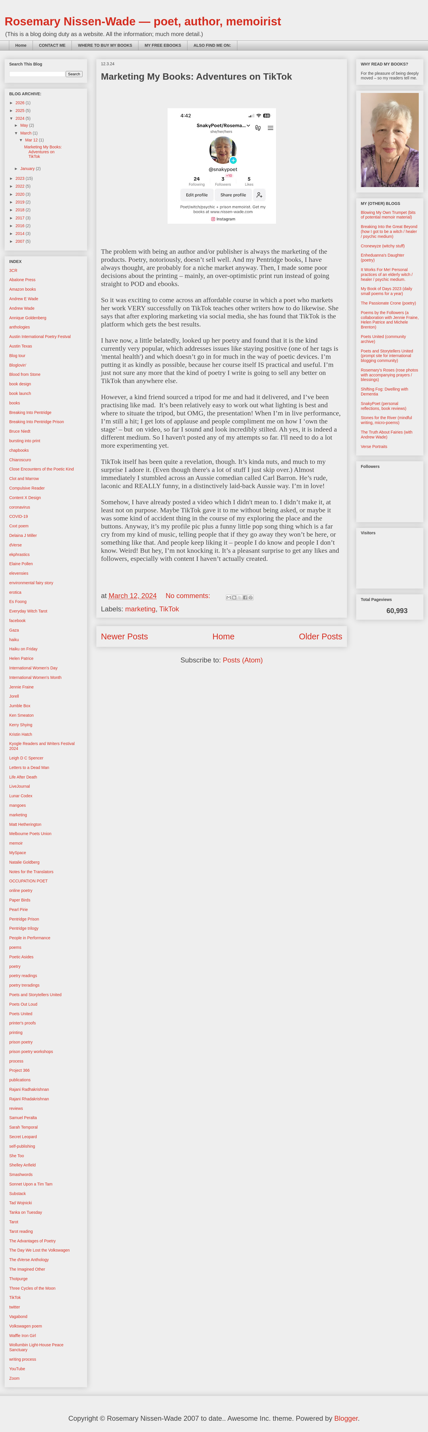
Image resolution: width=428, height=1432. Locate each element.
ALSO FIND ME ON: (212, 45)
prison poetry (21, 1042)
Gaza (14, 630)
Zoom (14, 1378)
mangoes (17, 805)
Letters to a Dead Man (29, 767)
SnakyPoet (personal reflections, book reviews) (383, 406)
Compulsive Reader (27, 488)
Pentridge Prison (24, 919)
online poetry (20, 890)
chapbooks (19, 450)
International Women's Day (33, 668)
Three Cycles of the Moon (32, 1288)
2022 (21, 186)
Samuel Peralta (23, 1117)
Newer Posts (124, 636)
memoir (16, 843)
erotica (15, 592)
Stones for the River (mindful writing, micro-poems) (386, 420)
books (14, 403)
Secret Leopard (23, 1136)
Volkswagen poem (25, 1326)
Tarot (13, 1222)
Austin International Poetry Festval (40, 336)
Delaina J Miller (23, 535)
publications (20, 1080)
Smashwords (21, 1174)
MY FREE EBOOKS (162, 45)
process (16, 1061)
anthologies (19, 327)
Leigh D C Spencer (26, 758)
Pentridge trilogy (23, 928)
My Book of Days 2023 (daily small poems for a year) (386, 291)
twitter (14, 1307)
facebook (17, 620)
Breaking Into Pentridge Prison (36, 421)
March (26, 133)
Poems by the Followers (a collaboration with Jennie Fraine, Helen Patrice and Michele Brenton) (390, 319)
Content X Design (25, 497)
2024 (21, 118)
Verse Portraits (374, 446)
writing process (22, 1359)
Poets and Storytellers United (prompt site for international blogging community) (387, 356)
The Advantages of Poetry (32, 1241)
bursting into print (24, 440)
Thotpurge (18, 1278)
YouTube (17, 1368)
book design (20, 384)
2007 (21, 241)
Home (21, 45)
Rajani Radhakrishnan (29, 1089)
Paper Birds (19, 900)
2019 (21, 202)
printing (15, 1032)
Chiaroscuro (20, 460)
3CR (13, 270)
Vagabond (18, 1316)
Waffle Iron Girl (22, 1335)
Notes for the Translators (31, 871)
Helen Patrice (21, 658)
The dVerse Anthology (29, 1259)
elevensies (18, 573)
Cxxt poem (19, 526)
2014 (21, 233)
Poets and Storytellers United (35, 994)
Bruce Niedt (19, 431)
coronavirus (19, 507)
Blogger (346, 1418)
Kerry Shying (20, 724)
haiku (14, 639)
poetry (14, 966)
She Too (16, 1155)
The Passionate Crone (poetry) (388, 303)
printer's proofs (22, 1023)
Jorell (14, 696)
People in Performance (29, 938)
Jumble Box (19, 705)
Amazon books (22, 289)
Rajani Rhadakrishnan (29, 1099)
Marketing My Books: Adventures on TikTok (196, 76)
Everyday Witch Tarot (28, 611)
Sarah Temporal (23, 1127)
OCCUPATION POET (28, 881)
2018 (21, 210)
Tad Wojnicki (20, 1203)
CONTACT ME (52, 45)
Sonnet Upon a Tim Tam (30, 1184)
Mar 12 (32, 140)
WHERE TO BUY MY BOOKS (105, 45)
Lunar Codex (20, 796)
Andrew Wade (21, 308)
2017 (21, 218)
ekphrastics (19, 554)
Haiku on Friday (23, 649)
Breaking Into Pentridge (30, 412)
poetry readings (23, 975)
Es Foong (18, 601)
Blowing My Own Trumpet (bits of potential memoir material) (388, 215)
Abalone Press (22, 279)
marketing (140, 609)
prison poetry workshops (31, 1051)
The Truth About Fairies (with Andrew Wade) (386, 434)
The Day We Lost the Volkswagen (39, 1250)
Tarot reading (21, 1231)
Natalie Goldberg (24, 862)
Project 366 (19, 1070)
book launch (20, 393)
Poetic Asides (21, 957)
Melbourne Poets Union (30, 833)
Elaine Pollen (21, 563)
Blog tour (17, 355)
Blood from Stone (24, 374)
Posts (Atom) (243, 660)
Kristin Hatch (20, 734)
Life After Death (23, 777)
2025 (21, 110)
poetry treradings (24, 985)
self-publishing (22, 1146)
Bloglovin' (18, 365)
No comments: (189, 596)
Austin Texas (20, 346)
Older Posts (320, 636)
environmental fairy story (31, 582)
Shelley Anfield (22, 1165)
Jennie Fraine (21, 687)
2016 (21, 225)
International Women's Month (35, 677)
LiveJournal (19, 786)
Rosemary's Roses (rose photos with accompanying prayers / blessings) (389, 375)
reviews (16, 1108)
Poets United (20, 1013)
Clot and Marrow (24, 478)
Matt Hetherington (25, 824)
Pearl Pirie (18, 909)
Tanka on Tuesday (25, 1212)
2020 (21, 194)
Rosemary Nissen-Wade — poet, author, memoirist (143, 21)
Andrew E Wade (23, 298)
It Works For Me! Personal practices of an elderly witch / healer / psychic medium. (387, 274)
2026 (21, 102)
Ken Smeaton (21, 715)
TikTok (169, 609)
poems (15, 947)
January (28, 168)
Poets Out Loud (23, 1004)
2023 (21, 178)
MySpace (17, 852)
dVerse (15, 545)
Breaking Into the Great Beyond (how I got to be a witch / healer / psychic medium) (389, 231)
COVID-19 (18, 516)
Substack (17, 1193)
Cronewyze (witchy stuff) (383, 246)
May (24, 125)
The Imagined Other (27, 1269)
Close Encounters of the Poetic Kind (41, 469)
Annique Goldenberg (27, 317)
